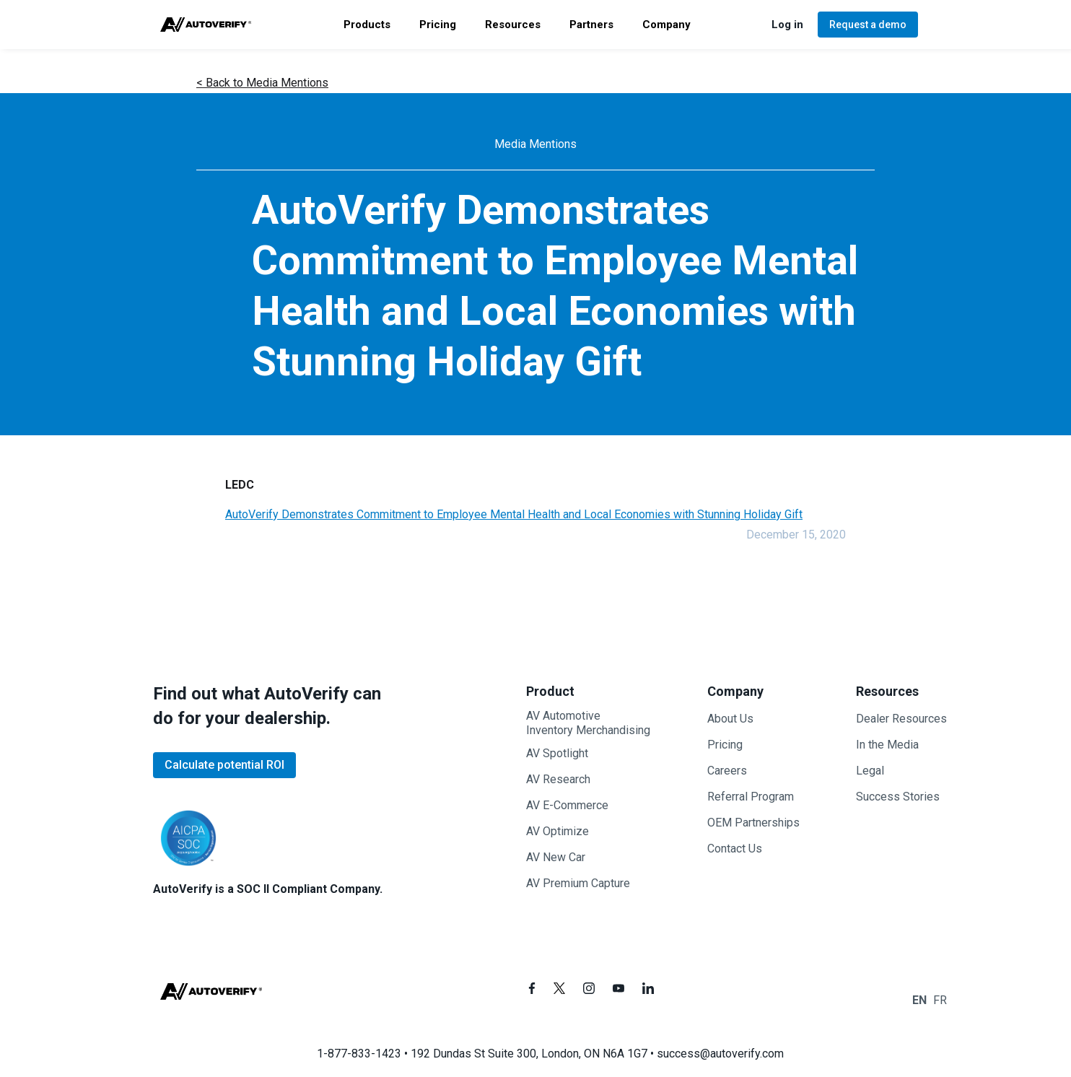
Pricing (725, 744)
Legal (870, 770)
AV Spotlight (557, 753)
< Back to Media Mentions (262, 83)
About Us (730, 718)
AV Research (558, 779)
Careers (727, 770)
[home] (206, 24)
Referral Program (750, 796)
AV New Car (555, 857)
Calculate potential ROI (224, 765)
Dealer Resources (901, 718)
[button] (367, 24)
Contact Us (734, 848)
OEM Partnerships (753, 822)
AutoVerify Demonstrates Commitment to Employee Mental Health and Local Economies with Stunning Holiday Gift (514, 514)
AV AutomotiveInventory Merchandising (588, 723)
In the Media (887, 744)
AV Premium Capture (578, 883)
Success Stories (898, 796)
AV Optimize (557, 831)
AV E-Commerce (567, 805)
